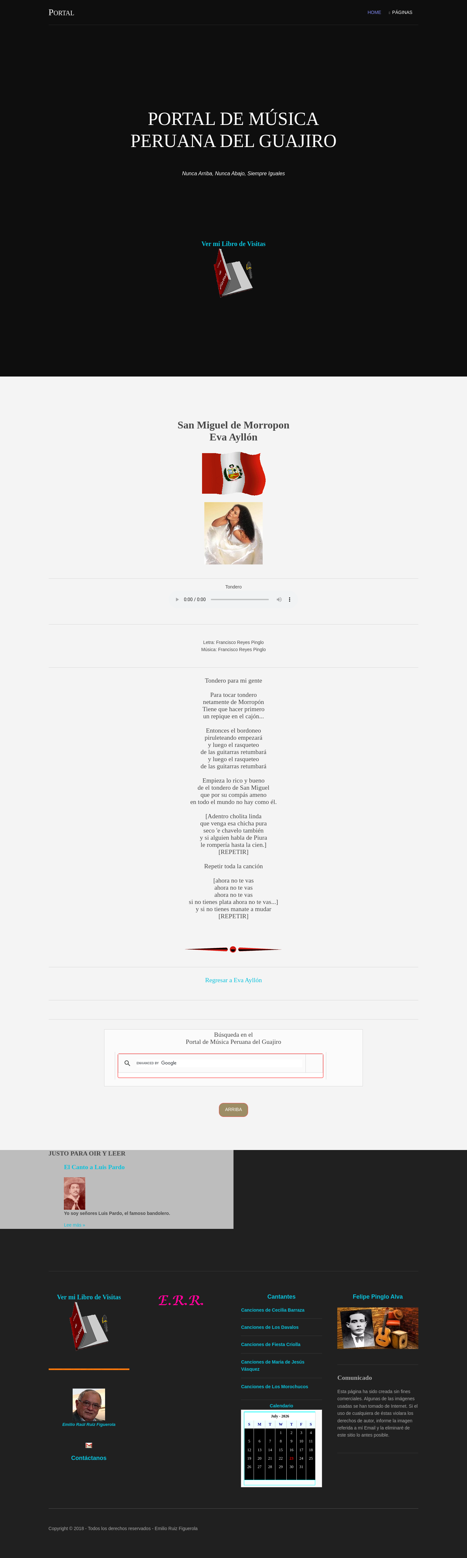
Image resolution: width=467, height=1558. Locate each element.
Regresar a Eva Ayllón (233, 980)
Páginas (402, 12)
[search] (219, 1063)
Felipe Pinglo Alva (378, 1296)
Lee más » (74, 1225)
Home (374, 12)
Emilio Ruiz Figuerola (176, 1528)
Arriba (233, 1109)
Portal (61, 12)
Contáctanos (89, 1457)
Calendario (281, 1405)
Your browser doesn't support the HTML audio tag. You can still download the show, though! (233, 599)
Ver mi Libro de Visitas (233, 243)
